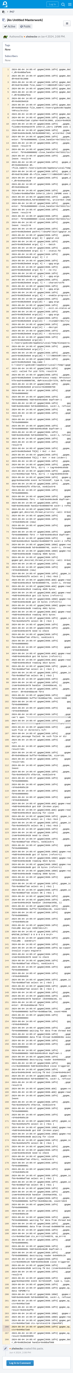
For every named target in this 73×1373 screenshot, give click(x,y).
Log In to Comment (20, 1363)
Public (27, 26)
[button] (70, 4)
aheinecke (30, 36)
